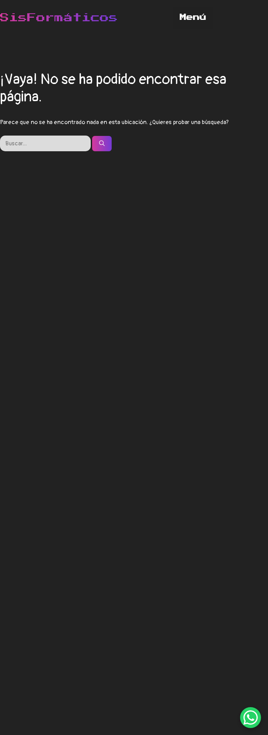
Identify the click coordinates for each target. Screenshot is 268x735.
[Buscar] (102, 143)
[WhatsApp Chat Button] (250, 717)
